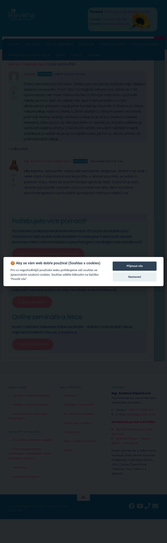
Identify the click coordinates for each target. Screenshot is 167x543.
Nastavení (134, 276)
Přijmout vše (135, 266)
